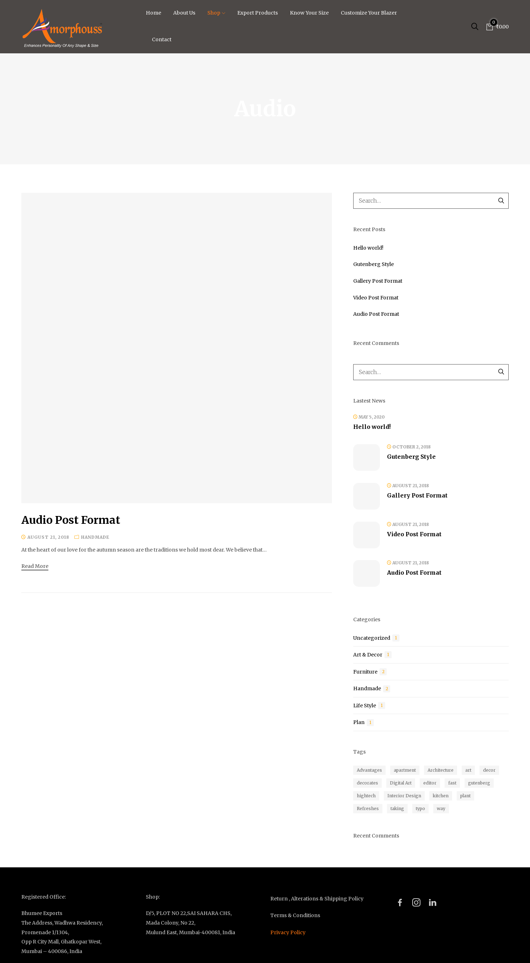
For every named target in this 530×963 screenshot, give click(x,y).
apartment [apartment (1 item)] (405, 770)
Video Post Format (375, 297)
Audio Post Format (70, 520)
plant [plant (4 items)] (465, 795)
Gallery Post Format (377, 281)
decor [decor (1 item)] (489, 770)
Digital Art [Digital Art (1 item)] (401, 783)
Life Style (364, 705)
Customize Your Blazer (369, 13)
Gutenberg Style (373, 264)
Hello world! (368, 248)
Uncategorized (371, 638)
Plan (359, 722)
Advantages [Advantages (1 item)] (369, 770)
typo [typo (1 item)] (420, 808)
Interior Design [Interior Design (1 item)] (404, 795)
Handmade (95, 537)
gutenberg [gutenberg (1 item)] (479, 783)
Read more (34, 566)
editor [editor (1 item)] (429, 783)
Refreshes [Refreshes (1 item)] (368, 808)
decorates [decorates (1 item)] (367, 783)
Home (153, 13)
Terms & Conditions (295, 915)
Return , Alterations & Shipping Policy (317, 898)
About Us (184, 13)
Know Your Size (309, 13)
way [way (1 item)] (441, 808)
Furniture (365, 672)
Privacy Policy (288, 932)
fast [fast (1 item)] (452, 783)
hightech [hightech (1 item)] (366, 795)
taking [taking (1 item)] (397, 808)
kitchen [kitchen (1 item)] (441, 795)
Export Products (257, 13)
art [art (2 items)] (468, 770)
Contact (161, 39)
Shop (216, 13)
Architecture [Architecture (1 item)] (441, 770)
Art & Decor (367, 654)
